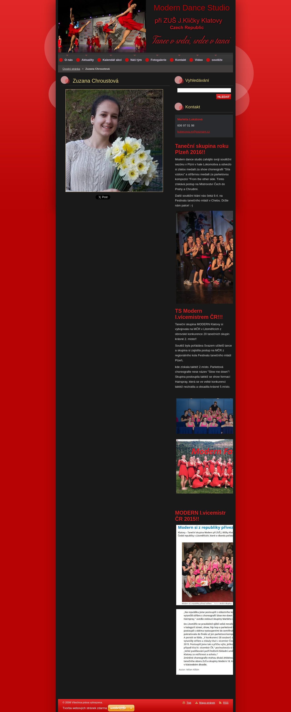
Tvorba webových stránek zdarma (85, 708)
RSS (225, 702)
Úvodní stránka (71, 68)
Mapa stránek (207, 702)
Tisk (188, 702)
